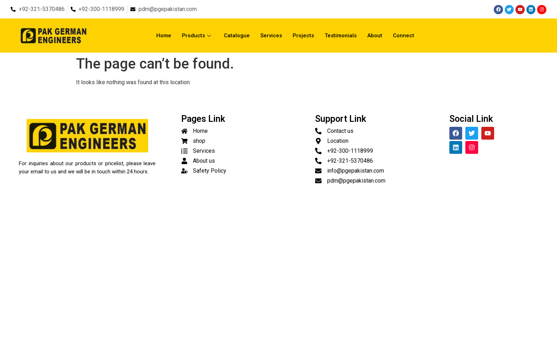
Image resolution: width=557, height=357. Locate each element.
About (374, 35)
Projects (303, 35)
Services (271, 35)
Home (163, 35)
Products (196, 35)
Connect (403, 35)
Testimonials (341, 35)
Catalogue (237, 35)
